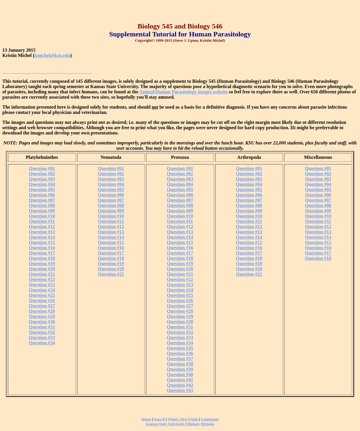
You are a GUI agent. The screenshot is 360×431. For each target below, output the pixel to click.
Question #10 (42, 215)
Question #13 (42, 231)
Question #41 (180, 379)
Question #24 (42, 289)
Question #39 (180, 369)
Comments (209, 419)
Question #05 (42, 189)
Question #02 (42, 173)
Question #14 (42, 237)
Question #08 (42, 205)
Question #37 (180, 358)
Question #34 (42, 342)
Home (146, 419)
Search (159, 419)
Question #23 (42, 284)
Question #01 (42, 168)
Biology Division (201, 424)
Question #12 (42, 226)
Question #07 (42, 200)
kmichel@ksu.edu (52, 55)
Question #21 (42, 274)
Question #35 (180, 348)
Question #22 (42, 279)
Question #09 (42, 210)
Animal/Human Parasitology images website (183, 91)
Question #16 (42, 247)
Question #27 (42, 305)
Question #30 (42, 321)
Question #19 (42, 263)
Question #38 (180, 363)
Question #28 (42, 311)
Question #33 (42, 337)
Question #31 (42, 326)
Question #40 (180, 374)
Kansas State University (165, 424)
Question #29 (42, 316)
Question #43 (180, 390)
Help (194, 419)
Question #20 (42, 268)
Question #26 (42, 300)
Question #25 (42, 295)
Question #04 (42, 184)
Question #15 (42, 242)
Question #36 (180, 353)
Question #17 (42, 252)
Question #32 (42, 332)
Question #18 (42, 258)
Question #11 (42, 221)
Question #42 (180, 385)
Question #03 (42, 178)
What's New (178, 419)
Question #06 (42, 194)
